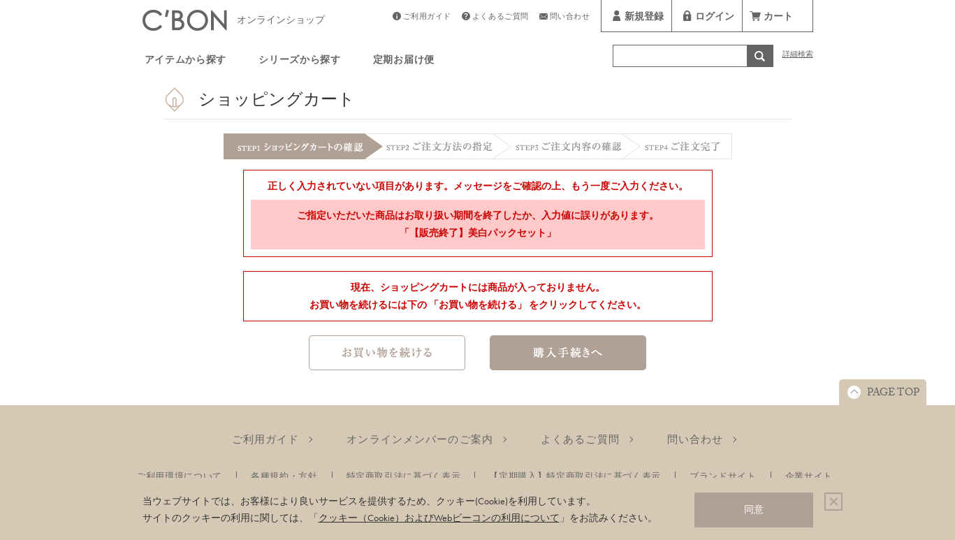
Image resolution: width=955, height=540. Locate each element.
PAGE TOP (893, 394)
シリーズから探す (299, 61)
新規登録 (644, 18)
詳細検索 (797, 55)
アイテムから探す (186, 61)
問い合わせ (570, 17)
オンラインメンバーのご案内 (420, 439)
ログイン (714, 18)
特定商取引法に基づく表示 (404, 476)
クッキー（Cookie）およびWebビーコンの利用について (439, 517)
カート (778, 18)
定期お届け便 (404, 61)
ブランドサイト (723, 476)
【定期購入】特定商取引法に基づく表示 (575, 476)
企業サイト (809, 476)
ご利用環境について (179, 476)
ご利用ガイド (427, 17)
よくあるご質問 (500, 17)
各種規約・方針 (284, 476)
